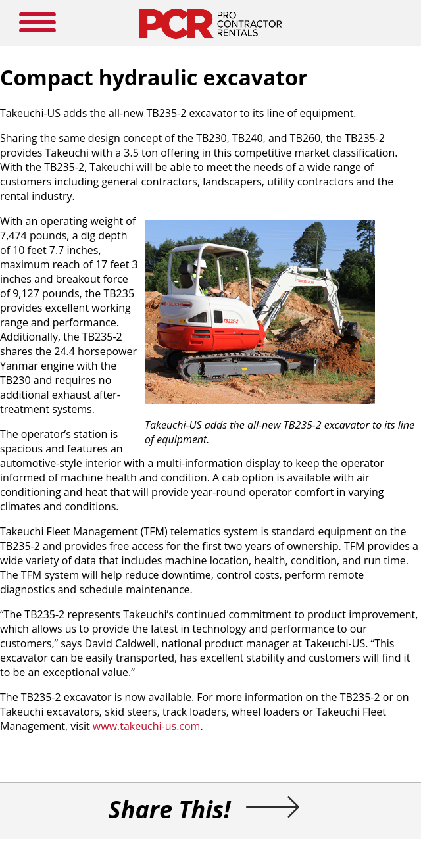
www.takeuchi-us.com (147, 726)
